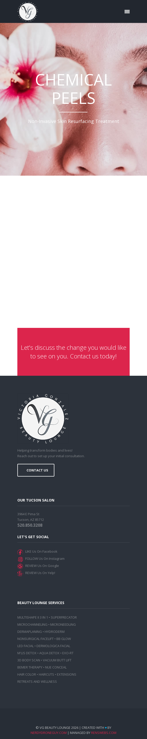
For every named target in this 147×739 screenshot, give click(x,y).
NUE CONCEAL (56, 667)
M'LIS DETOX (26, 653)
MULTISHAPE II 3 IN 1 (32, 617)
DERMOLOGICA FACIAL (53, 646)
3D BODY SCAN (28, 660)
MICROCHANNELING (32, 624)
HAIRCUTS (46, 674)
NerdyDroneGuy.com (49, 732)
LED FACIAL (25, 646)
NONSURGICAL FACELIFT (35, 638)
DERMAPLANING (29, 631)
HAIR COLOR (26, 674)
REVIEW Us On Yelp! (39, 572)
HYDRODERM (55, 631)
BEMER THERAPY (29, 667)
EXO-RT (68, 653)
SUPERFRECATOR (64, 617)
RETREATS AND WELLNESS (37, 681)
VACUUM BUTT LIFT (57, 660)
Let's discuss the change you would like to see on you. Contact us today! (73, 351)
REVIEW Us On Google (41, 565)
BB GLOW (63, 638)
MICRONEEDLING (63, 624)
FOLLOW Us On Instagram (44, 558)
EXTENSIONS (66, 674)
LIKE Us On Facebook (40, 551)
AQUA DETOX (49, 653)
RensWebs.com (103, 732)
